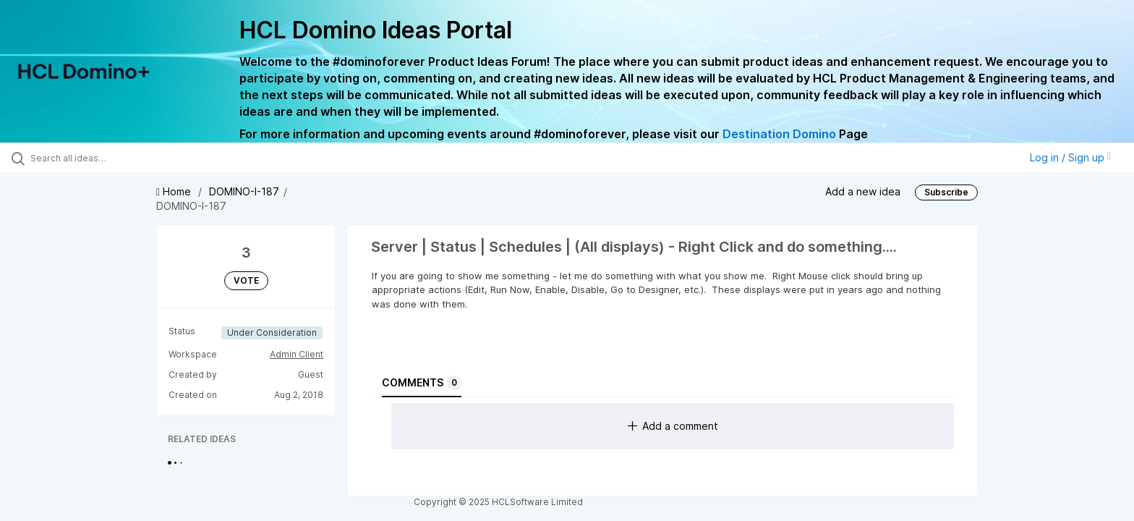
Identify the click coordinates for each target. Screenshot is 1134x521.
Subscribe (946, 192)
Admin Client (296, 354)
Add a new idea (862, 191)
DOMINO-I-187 (244, 191)
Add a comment (673, 426)
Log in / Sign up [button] (1070, 157)
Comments (421, 383)
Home (175, 191)
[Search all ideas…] (132, 157)
